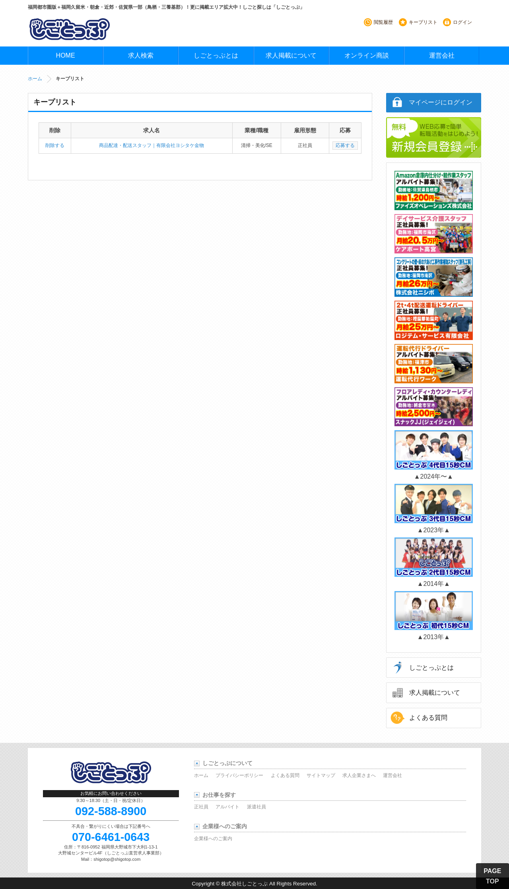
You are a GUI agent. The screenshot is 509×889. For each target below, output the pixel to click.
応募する (345, 145)
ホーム (35, 78)
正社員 (201, 807)
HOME (65, 55)
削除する (54, 145)
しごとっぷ (69, 29)
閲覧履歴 (383, 22)
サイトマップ (321, 775)
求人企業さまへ (359, 775)
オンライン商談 (366, 55)
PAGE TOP (492, 876)
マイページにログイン (440, 102)
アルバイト (227, 807)
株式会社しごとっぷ (244, 884)
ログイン (462, 22)
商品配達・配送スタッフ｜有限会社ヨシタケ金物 (151, 145)
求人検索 (140, 55)
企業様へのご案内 (213, 838)
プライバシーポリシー (239, 775)
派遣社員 (256, 807)
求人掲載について (291, 55)
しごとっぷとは (216, 55)
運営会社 (442, 55)
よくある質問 (428, 717)
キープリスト (423, 22)
